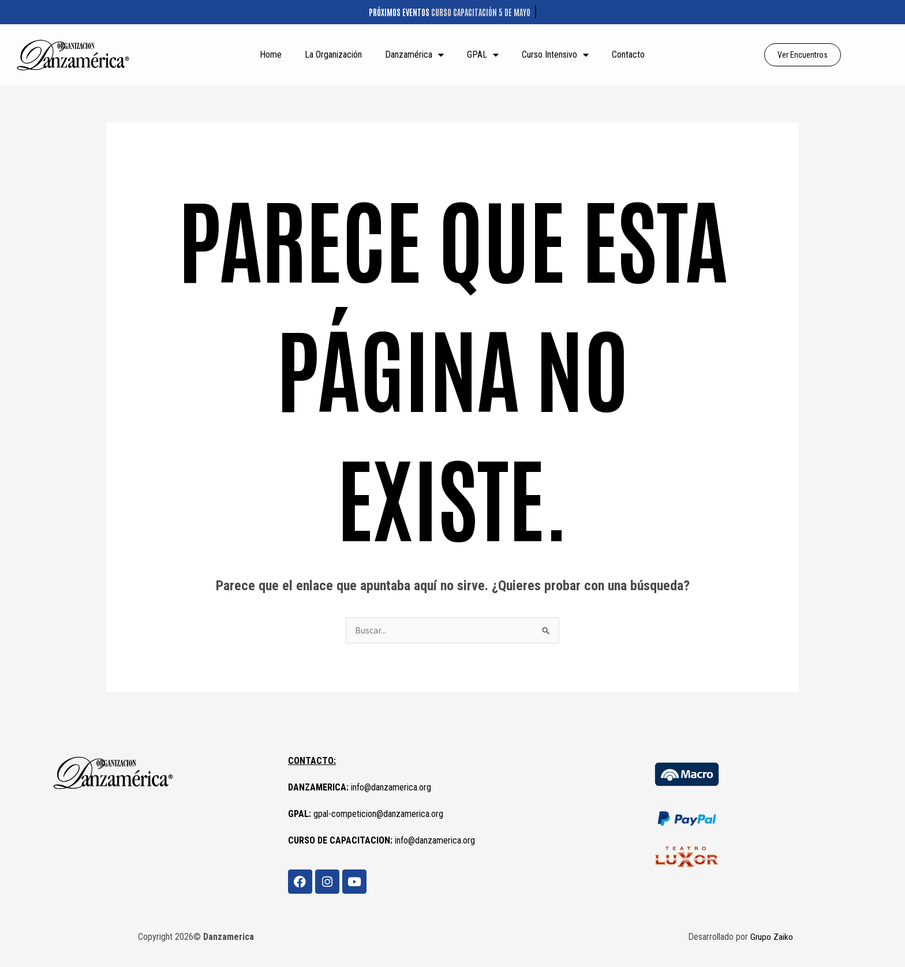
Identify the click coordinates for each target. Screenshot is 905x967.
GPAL (483, 54)
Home (271, 54)
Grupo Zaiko (771, 937)
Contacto (628, 54)
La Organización (333, 54)
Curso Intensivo (555, 54)
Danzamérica (414, 54)
